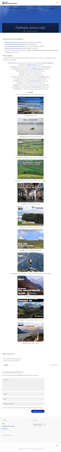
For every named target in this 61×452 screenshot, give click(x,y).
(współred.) (13, 44)
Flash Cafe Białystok (48, 63)
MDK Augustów (47, 67)
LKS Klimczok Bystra (37, 69)
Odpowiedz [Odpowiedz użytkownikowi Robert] (53, 365)
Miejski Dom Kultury (32, 65)
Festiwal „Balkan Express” (36, 81)
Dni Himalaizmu (36, 87)
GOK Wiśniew (42, 77)
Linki (3, 423)
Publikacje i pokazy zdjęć (8, 426)
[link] (57, 8)
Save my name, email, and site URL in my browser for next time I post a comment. (22, 407)
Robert (6, 365)
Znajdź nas (4, 428)
